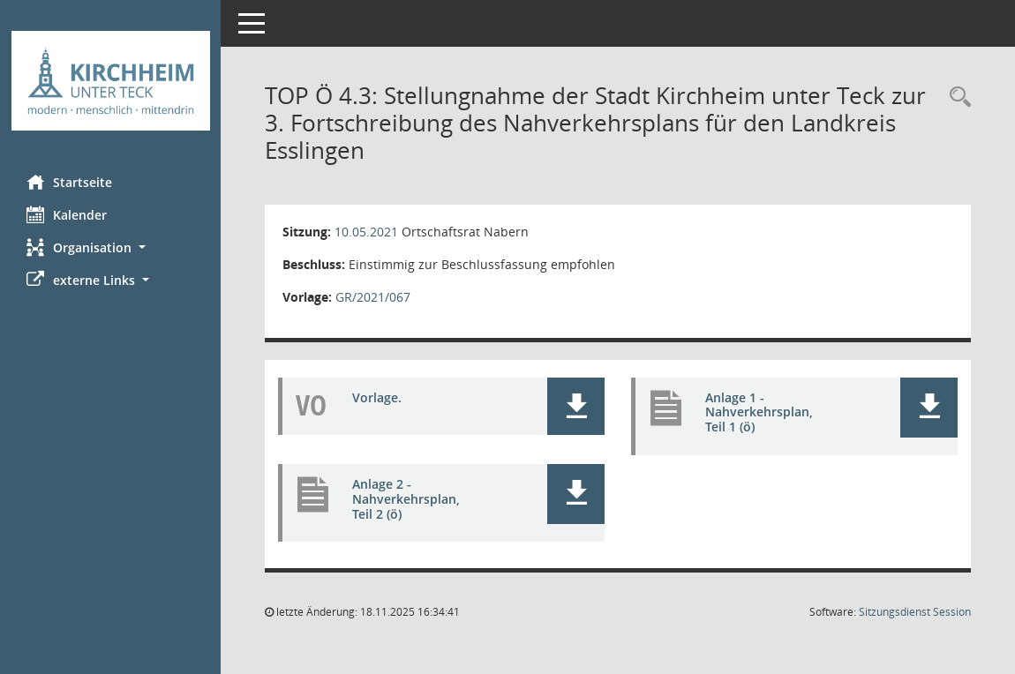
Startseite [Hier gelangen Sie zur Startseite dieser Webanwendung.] (69, 182)
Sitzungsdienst (915, 611)
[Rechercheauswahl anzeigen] (956, 97)
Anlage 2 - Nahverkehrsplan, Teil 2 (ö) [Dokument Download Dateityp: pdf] (406, 499)
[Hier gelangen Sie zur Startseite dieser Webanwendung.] (110, 81)
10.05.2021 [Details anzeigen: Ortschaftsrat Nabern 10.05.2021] (366, 231)
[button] (110, 247)
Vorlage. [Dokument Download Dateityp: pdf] (377, 397)
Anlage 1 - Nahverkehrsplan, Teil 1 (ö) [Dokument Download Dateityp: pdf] (759, 412)
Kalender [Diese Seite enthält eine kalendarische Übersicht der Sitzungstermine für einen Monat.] (66, 214)
